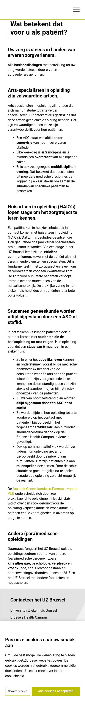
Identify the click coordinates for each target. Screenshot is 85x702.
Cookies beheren (17, 691)
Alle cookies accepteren (56, 691)
